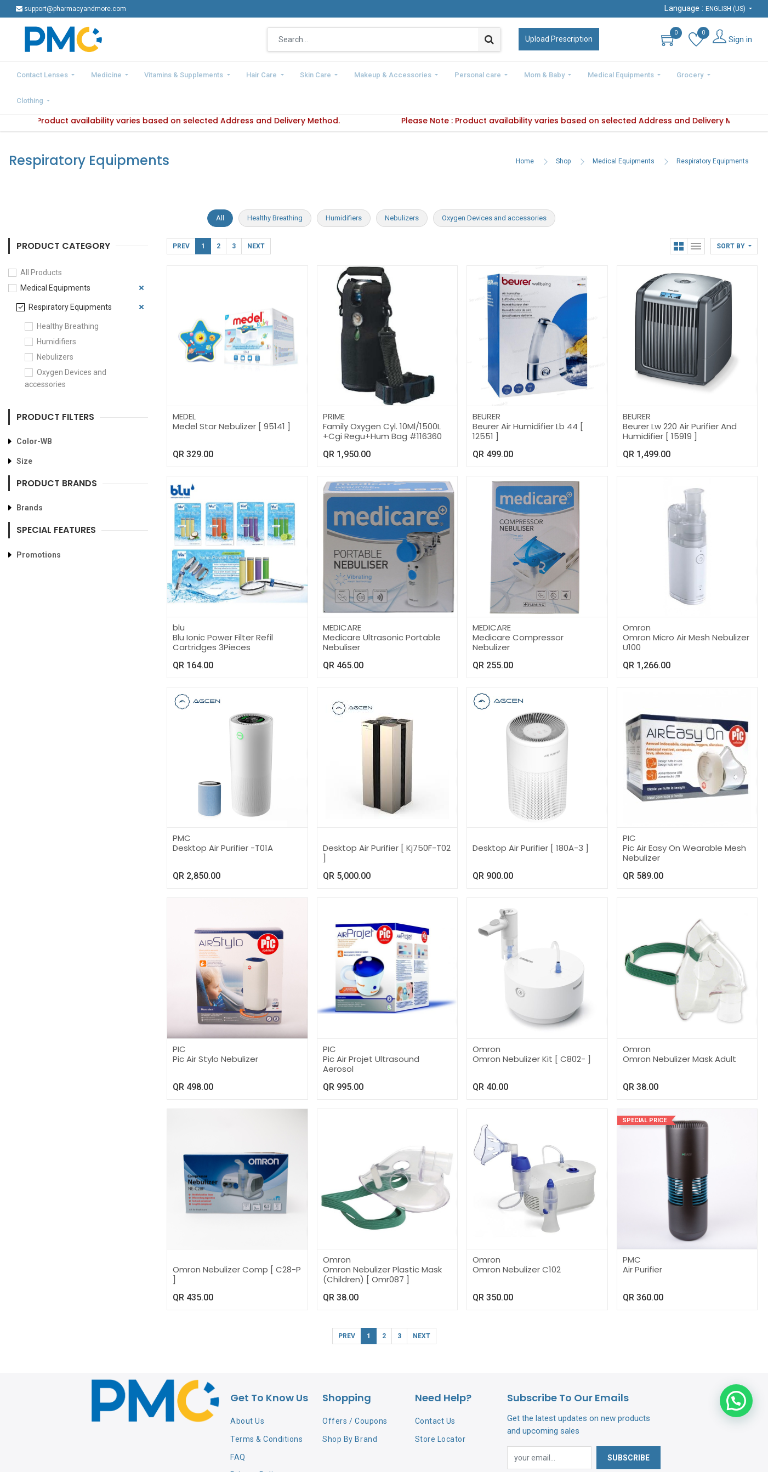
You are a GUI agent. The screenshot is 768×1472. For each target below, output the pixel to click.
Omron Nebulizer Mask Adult (679, 1030)
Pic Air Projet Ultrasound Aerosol (371, 1034)
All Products (41, 243)
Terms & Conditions (266, 1410)
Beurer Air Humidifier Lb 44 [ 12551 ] (528, 402)
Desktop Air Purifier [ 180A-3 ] (531, 819)
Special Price (644, 1091)
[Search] (489, 39)
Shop (563, 132)
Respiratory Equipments (712, 132)
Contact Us (435, 1392)
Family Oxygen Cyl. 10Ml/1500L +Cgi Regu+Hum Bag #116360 (382, 402)
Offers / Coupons (354, 1392)
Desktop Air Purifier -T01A (223, 819)
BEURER (486, 387)
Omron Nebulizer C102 (517, 1240)
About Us (247, 1392)
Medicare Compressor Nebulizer (518, 613)
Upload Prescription (559, 39)
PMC (182, 809)
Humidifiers (56, 312)
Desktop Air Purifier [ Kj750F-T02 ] (387, 823)
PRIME (334, 387)
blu (179, 598)
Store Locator (440, 1410)
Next (256, 217)
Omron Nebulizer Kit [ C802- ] (532, 1030)
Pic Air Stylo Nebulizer (215, 1030)
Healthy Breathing (68, 297)
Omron (637, 598)
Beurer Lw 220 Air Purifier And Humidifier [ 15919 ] (680, 402)
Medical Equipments (624, 132)
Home (525, 132)
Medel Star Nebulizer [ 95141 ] (232, 397)
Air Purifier (642, 1240)
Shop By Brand (349, 1410)
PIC (629, 809)
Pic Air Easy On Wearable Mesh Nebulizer (684, 823)
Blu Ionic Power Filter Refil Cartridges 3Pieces (223, 613)
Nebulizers (55, 327)
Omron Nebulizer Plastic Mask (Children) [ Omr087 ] (382, 1245)
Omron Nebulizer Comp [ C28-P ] (237, 1245)
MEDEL (184, 387)
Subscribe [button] (628, 1428)
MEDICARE (342, 598)
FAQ (238, 1428)
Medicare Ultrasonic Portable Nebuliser (382, 613)
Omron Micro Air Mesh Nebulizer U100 (686, 613)
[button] (734, 217)
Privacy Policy (255, 1445)
